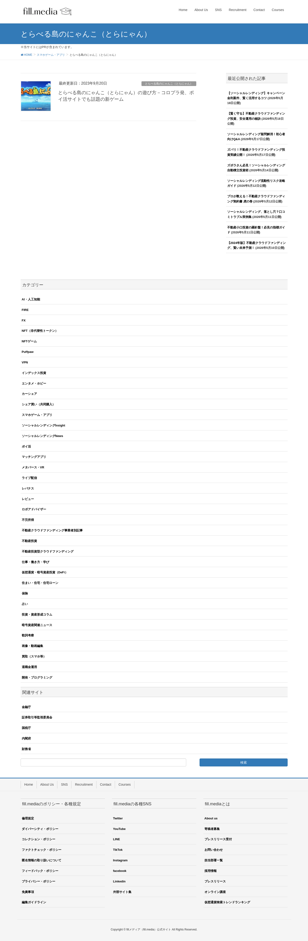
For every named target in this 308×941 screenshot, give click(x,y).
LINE (116, 839)
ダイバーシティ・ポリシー (40, 829)
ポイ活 (26, 446)
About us (211, 818)
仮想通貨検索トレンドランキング (227, 902)
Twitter (118, 818)
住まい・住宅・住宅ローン (40, 583)
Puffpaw (28, 352)
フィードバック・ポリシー (40, 871)
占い (25, 604)
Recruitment (84, 784)
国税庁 (26, 728)
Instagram (120, 860)
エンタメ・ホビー (34, 383)
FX (24, 320)
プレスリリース (215, 881)
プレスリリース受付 (218, 839)
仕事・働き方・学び (35, 562)
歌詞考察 (28, 635)
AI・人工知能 (31, 299)
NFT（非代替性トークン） (40, 330)
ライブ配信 (29, 478)
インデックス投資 (34, 373)
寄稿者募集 (212, 829)
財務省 (26, 749)
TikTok (118, 849)
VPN (25, 362)
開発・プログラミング (37, 677)
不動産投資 (29, 541)
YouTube (119, 829)
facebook (119, 871)
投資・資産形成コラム (37, 614)
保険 (25, 593)
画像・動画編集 (32, 646)
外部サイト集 (122, 892)
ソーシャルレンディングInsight (43, 425)
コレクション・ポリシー (38, 839)
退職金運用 (29, 667)
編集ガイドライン (34, 902)
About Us (47, 784)
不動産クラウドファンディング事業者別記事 (52, 530)
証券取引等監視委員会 (37, 717)
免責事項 (28, 892)
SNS (64, 784)
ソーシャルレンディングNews (42, 436)
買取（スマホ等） (34, 656)
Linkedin (119, 881)
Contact (105, 784)
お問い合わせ (213, 849)
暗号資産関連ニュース (37, 625)
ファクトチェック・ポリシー (41, 849)
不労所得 (28, 520)
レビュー (28, 499)
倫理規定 (28, 818)
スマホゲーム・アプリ (37, 415)
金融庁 (26, 707)
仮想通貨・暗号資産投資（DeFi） (45, 572)
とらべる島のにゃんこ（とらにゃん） (169, 83)
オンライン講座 (215, 892)
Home (28, 784)
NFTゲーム (29, 341)
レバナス (28, 488)
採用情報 (210, 871)
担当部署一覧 (213, 860)
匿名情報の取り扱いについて (41, 860)
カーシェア (29, 394)
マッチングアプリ (34, 457)
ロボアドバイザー (34, 509)
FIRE (25, 310)
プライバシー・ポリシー (38, 881)
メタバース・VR (33, 467)
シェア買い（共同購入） (38, 404)
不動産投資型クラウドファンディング (48, 551)
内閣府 (26, 738)
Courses (125, 784)
